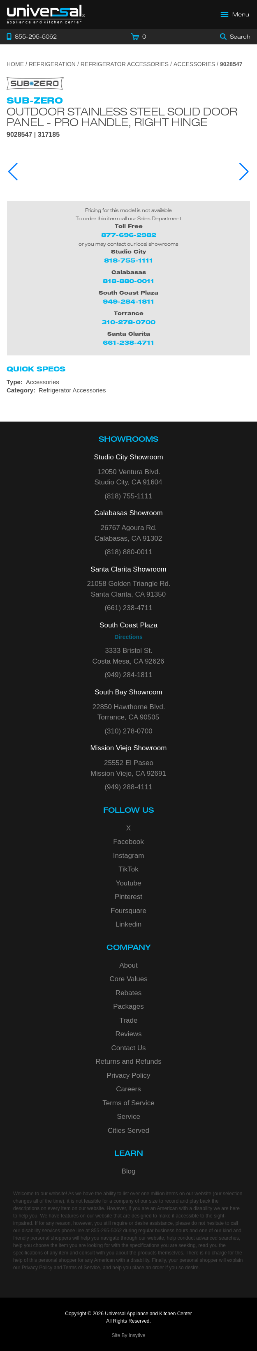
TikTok (128, 869)
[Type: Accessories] (128, 382)
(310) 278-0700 (128, 731)
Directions (128, 637)
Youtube (128, 883)
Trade (129, 1020)
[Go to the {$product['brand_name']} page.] (35, 82)
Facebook (128, 842)
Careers (128, 1089)
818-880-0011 (128, 281)
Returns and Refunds (128, 1061)
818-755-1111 (128, 260)
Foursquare (128, 911)
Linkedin (128, 924)
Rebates (128, 993)
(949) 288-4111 (128, 787)
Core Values (128, 979)
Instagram (128, 856)
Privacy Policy (128, 1075)
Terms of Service (128, 1103)
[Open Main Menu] (235, 14)
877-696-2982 (128, 235)
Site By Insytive (128, 1335)
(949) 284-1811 (128, 675)
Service (128, 1116)
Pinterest (128, 897)
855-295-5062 (106, 1230)
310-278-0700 (128, 322)
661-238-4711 (128, 342)
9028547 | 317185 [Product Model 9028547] (33, 134)
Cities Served (128, 1130)
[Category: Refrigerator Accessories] (128, 390)
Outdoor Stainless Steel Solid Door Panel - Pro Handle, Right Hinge (122, 116)
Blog (128, 1171)
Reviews (128, 1034)
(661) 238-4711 (128, 608)
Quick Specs (36, 369)
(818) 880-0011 (128, 552)
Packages (128, 1006)
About (128, 965)
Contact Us (128, 1048)
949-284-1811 (128, 301)
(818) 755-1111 (128, 496)
